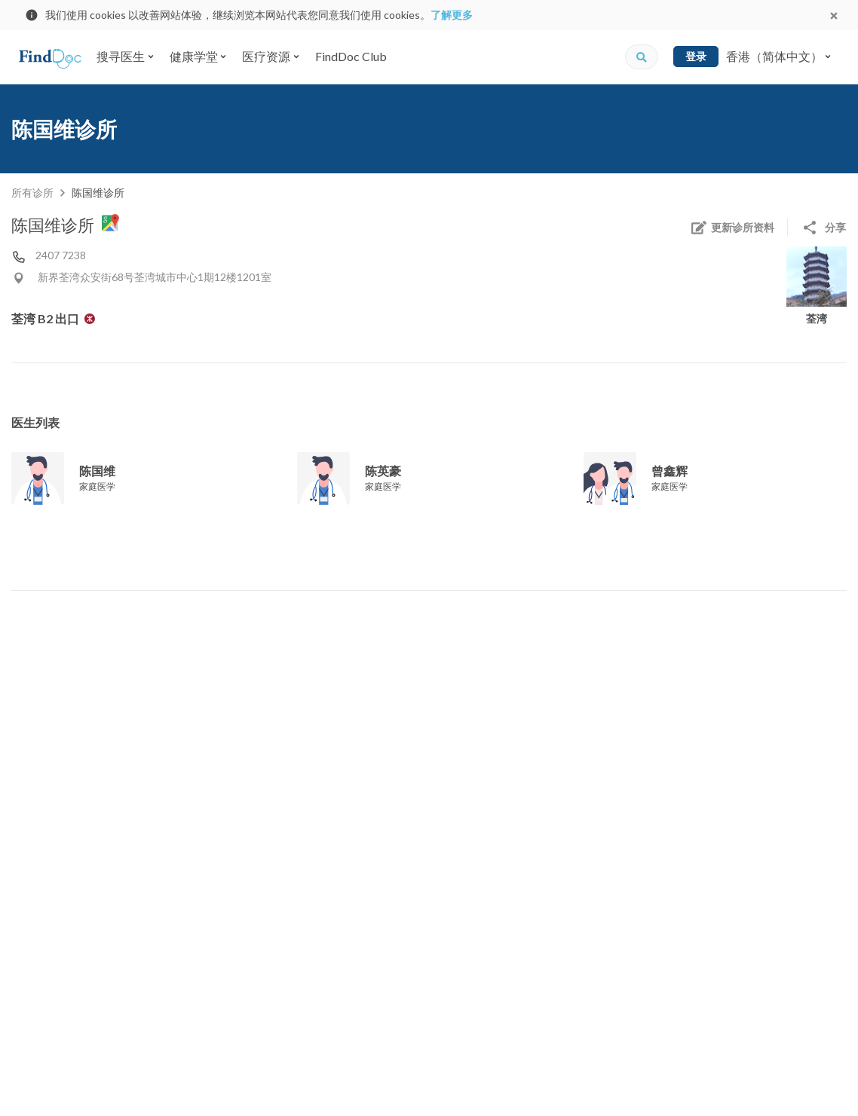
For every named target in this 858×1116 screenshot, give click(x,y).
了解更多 (452, 14)
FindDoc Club (351, 56)
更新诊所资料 (732, 228)
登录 (695, 56)
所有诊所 (32, 192)
